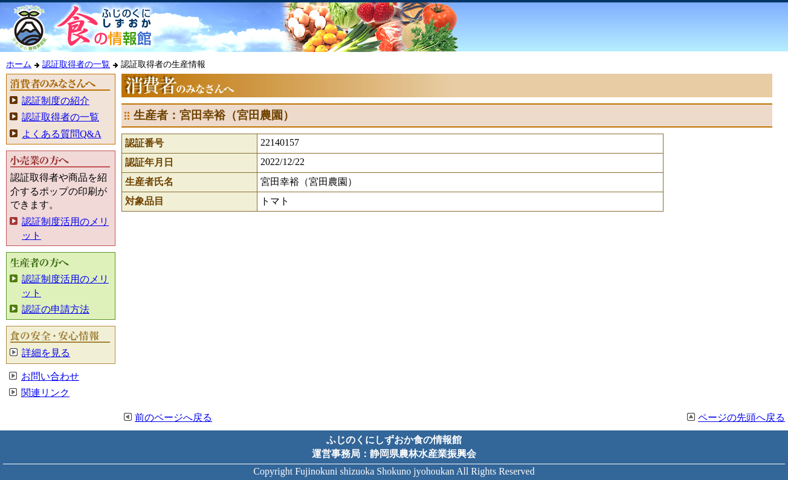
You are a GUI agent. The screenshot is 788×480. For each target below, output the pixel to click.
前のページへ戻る (173, 417)
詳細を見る (46, 353)
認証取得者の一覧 (76, 64)
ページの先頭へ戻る (741, 417)
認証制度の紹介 (55, 101)
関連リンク (45, 393)
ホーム (18, 64)
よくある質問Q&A (62, 134)
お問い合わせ (50, 376)
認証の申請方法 (55, 309)
